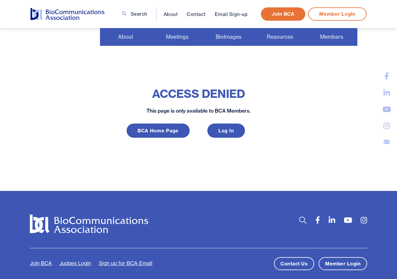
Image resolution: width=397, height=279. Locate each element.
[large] (386, 76)
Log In (226, 131)
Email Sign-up (231, 14)
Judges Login (75, 263)
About (171, 14)
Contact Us (294, 264)
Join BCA (283, 14)
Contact (196, 14)
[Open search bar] (302, 220)
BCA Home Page (158, 131)
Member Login (337, 14)
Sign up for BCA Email (125, 263)
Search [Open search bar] (134, 14)
